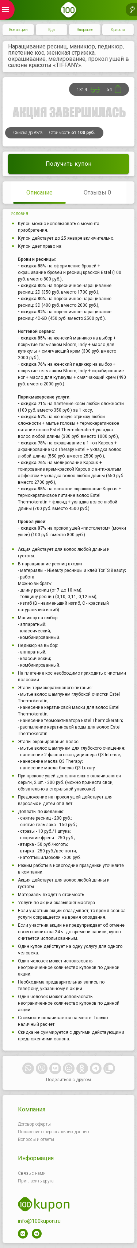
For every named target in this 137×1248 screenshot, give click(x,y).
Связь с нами (32, 1173)
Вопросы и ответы (36, 1139)
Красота (118, 29)
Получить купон (69, 163)
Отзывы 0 (97, 192)
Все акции (18, 29)
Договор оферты (34, 1124)
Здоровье (85, 29)
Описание (39, 192)
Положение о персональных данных (54, 1131)
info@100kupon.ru (39, 1221)
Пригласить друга (36, 1181)
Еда (51, 29)
